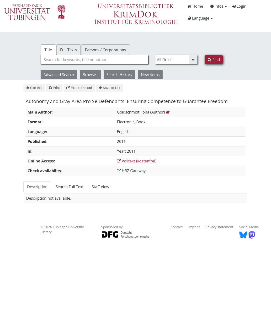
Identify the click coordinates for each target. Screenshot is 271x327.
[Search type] (176, 59)
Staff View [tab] (100, 186)
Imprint (194, 227)
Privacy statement (219, 227)
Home (195, 6)
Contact (177, 227)
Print (54, 88)
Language (200, 18)
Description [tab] (37, 186)
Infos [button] (218, 6)
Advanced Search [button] (58, 74)
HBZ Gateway (131, 170)
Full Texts (68, 49)
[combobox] (94, 59)
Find (214, 59)
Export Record (79, 88)
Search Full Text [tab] (70, 186)
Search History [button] (119, 74)
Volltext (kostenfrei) (136, 161)
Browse (91, 74)
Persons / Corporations (105, 49)
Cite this (34, 88)
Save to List (109, 88)
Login (239, 6)
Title (48, 49)
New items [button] (150, 74)
